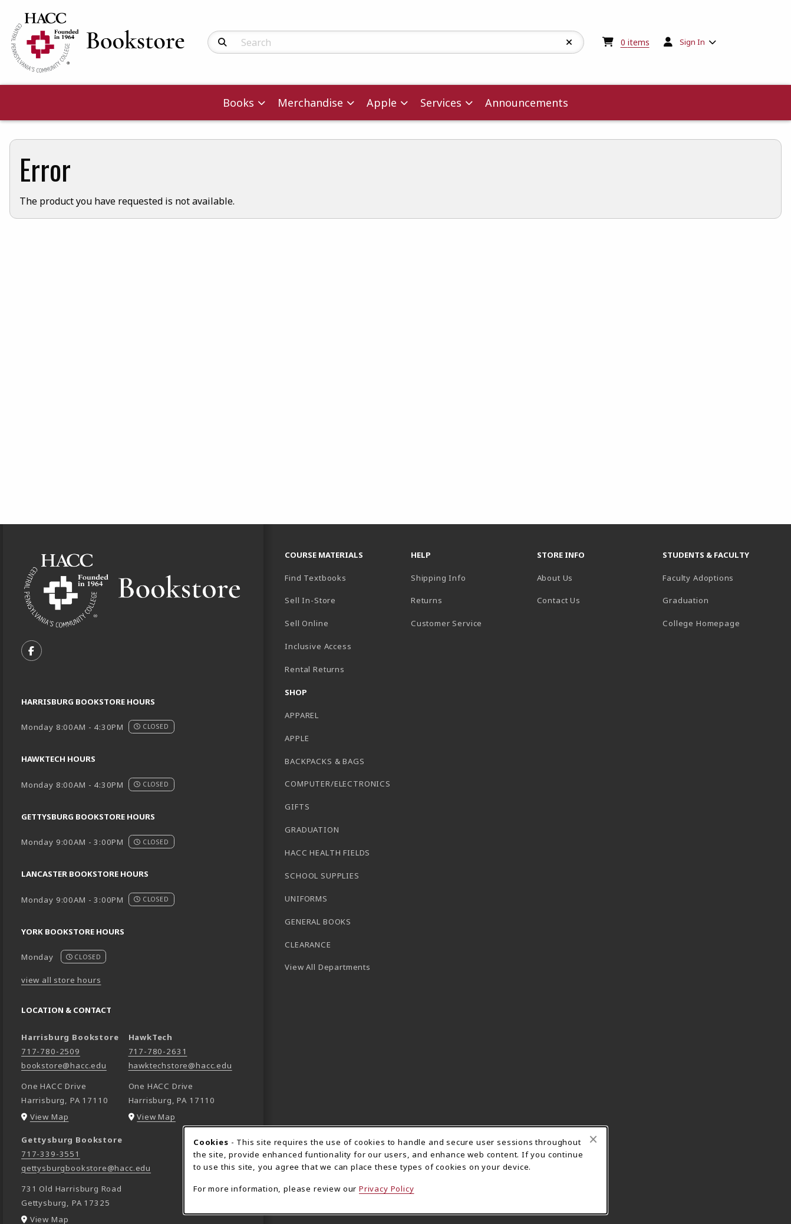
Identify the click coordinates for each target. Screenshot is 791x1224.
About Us (555, 577)
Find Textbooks (316, 577)
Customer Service (446, 623)
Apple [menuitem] (382, 103)
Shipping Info (438, 577)
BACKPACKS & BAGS (324, 761)
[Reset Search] (569, 42)
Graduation (685, 600)
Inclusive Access (318, 646)
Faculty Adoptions (698, 577)
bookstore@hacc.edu (64, 1065)
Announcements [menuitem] (526, 103)
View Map (49, 1116)
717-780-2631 (157, 1051)
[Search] (222, 42)
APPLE (297, 738)
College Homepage (721, 623)
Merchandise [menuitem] (310, 103)
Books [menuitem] (238, 103)
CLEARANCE (308, 944)
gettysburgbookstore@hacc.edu (86, 1168)
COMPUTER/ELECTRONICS (338, 783)
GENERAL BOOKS (318, 921)
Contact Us (559, 600)
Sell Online (306, 623)
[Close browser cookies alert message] (593, 1139)
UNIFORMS (306, 898)
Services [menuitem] (441, 103)
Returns (427, 600)
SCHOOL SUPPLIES (322, 875)
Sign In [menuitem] (692, 42)
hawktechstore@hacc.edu (180, 1065)
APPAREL (302, 715)
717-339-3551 (50, 1154)
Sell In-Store (310, 600)
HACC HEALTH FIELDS (327, 852)
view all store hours (61, 980)
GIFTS (297, 806)
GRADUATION (312, 829)
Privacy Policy (386, 1188)
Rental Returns (315, 669)
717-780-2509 (50, 1051)
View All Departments (328, 967)
